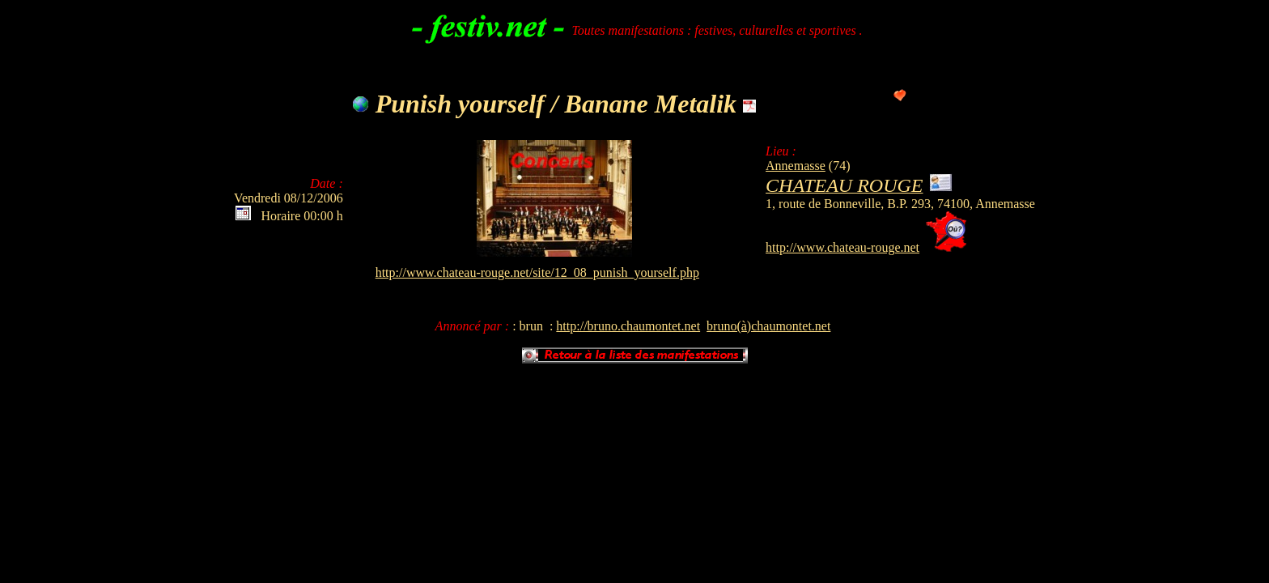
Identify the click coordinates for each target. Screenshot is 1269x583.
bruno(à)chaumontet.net (768, 326)
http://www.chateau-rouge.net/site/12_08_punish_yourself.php (537, 272)
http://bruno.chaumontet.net (628, 326)
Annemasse (795, 165)
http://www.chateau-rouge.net (842, 247)
